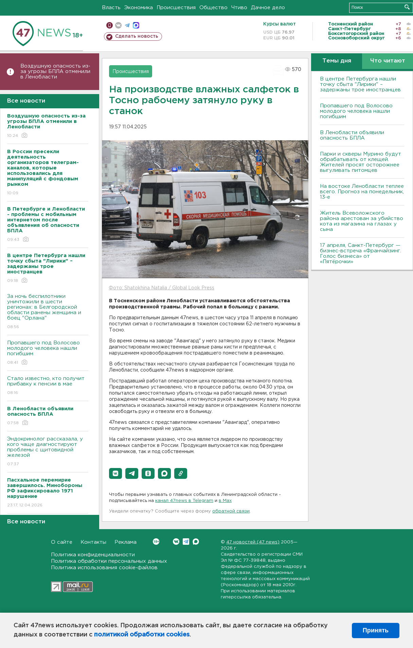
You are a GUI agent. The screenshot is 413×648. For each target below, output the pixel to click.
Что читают (387, 61)
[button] (115, 473)
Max (196, 541)
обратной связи (231, 511)
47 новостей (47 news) (253, 542)
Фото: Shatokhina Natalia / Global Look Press (161, 288)
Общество (213, 7)
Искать (407, 7)
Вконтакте (156, 541)
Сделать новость (136, 36)
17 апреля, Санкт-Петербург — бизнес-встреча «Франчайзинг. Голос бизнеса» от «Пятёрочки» (360, 253)
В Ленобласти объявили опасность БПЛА (352, 135)
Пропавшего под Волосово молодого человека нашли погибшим (47, 353)
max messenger (136, 25)
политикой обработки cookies (142, 634)
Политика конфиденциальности (93, 555)
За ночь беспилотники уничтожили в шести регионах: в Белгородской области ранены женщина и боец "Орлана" (47, 312)
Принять (376, 630)
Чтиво (239, 7)
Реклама (125, 542)
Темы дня (336, 61)
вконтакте (118, 25)
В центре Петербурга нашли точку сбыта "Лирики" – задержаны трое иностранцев (360, 84)
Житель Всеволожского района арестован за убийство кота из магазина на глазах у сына (361, 221)
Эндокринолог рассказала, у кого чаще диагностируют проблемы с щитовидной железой (47, 452)
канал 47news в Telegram (184, 501)
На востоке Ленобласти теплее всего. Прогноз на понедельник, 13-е (362, 191)
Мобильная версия (109, 25)
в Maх (225, 501)
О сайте (61, 542)
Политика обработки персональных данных (109, 561)
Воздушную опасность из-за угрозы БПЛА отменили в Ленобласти (55, 71)
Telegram (186, 541)
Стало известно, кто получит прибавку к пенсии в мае (47, 386)
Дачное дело (268, 7)
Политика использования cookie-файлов (104, 567)
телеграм (127, 25)
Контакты (93, 542)
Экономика (138, 7)
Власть (111, 7)
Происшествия (176, 7)
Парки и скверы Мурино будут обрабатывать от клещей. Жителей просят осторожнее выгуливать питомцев (360, 162)
